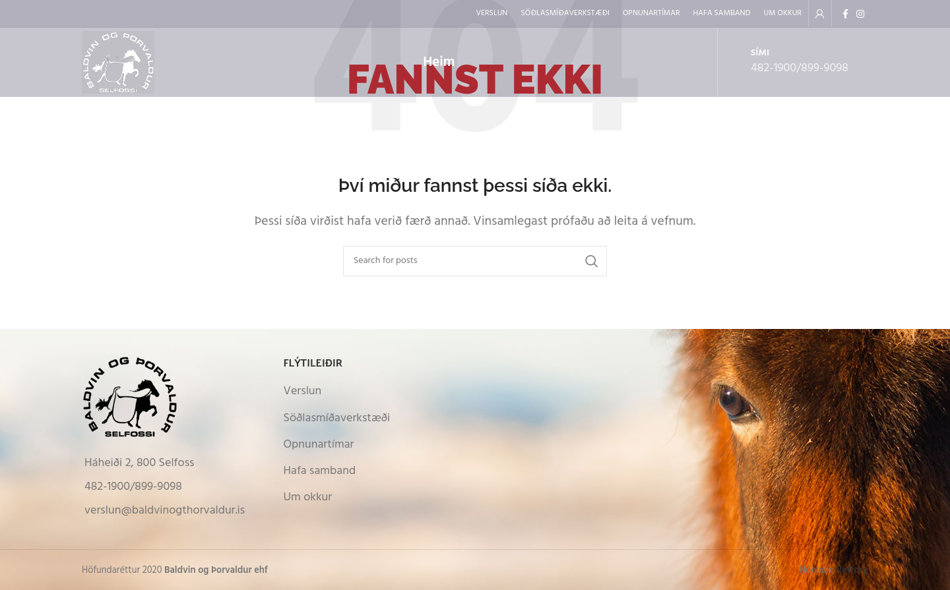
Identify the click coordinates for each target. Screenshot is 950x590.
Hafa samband (320, 471)
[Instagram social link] (860, 13)
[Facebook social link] (845, 13)
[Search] (475, 261)
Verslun (303, 391)
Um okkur (308, 497)
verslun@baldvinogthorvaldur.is (164, 510)
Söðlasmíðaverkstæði (337, 418)
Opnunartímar (319, 444)
